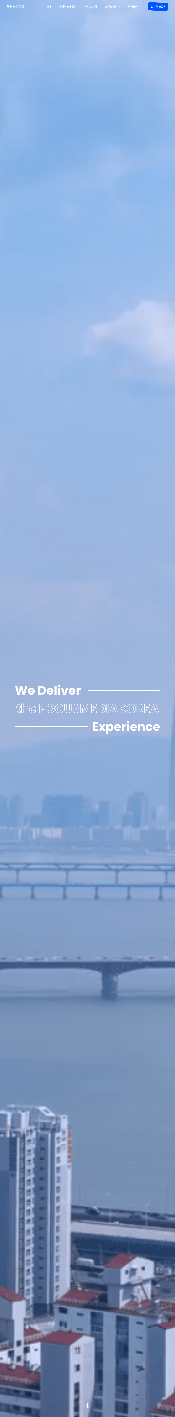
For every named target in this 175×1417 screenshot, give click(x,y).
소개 (49, 6)
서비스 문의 (91, 6)
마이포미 (134, 6)
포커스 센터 (112, 6)
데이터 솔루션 (68, 6)
